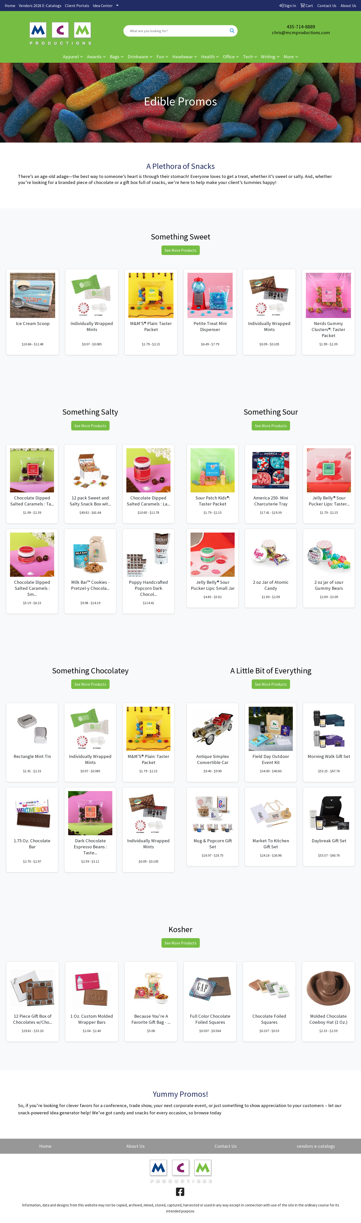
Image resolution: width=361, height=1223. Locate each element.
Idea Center (103, 5)
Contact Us (226, 1146)
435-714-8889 (301, 26)
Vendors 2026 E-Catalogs (40, 5)
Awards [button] (94, 56)
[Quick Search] (175, 31)
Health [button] (208, 56)
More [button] (289, 56)
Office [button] (229, 56)
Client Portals (77, 5)
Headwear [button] (182, 56)
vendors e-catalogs (316, 1146)
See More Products (181, 250)
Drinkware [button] (138, 56)
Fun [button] (160, 56)
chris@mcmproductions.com (301, 32)
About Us (135, 1146)
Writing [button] (268, 56)
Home (10, 5)
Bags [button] (114, 56)
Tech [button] (248, 56)
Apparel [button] (71, 56)
